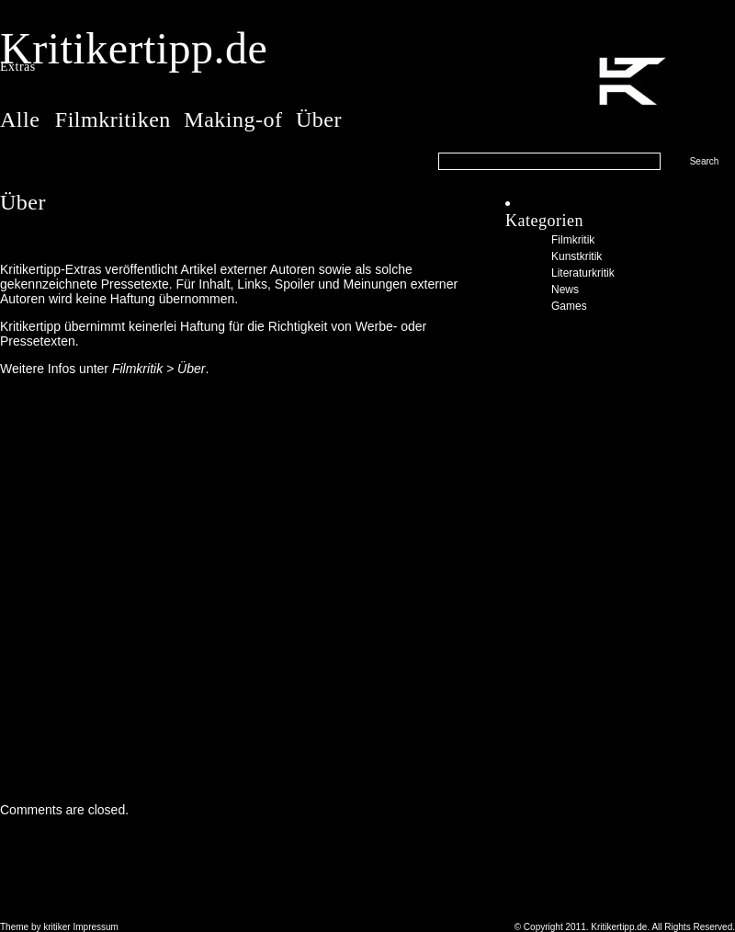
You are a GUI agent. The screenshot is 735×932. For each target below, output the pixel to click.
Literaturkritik (583, 273)
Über (319, 119)
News (565, 289)
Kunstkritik (576, 256)
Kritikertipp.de (133, 48)
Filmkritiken (113, 119)
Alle (23, 119)
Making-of (233, 119)
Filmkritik (572, 239)
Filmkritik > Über (159, 368)
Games (569, 306)
